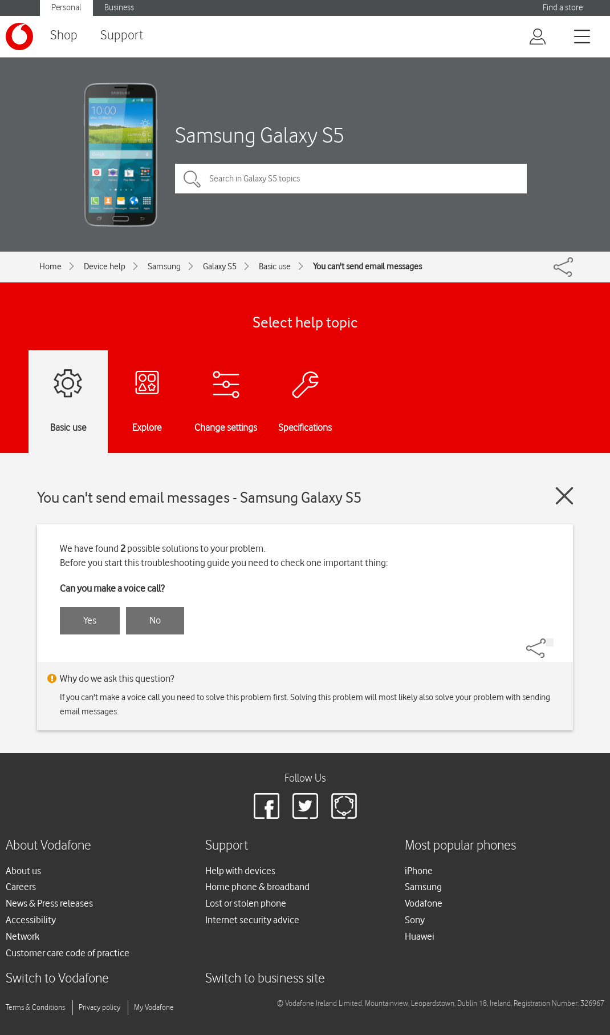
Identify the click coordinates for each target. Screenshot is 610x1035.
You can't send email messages (367, 266)
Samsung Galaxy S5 (259, 135)
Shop (64, 36)
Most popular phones (460, 846)
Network (22, 936)
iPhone (419, 870)
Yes (89, 620)
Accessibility (31, 919)
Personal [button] (66, 8)
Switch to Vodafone (57, 979)
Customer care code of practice (67, 953)
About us (23, 870)
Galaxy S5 (220, 266)
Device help (104, 266)
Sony (415, 919)
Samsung (164, 266)
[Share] (550, 642)
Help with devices (240, 870)
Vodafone (423, 903)
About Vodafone (48, 846)
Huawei (419, 936)
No (155, 620)
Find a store (563, 8)
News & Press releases (49, 903)
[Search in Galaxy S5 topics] (351, 178)
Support (121, 36)
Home (50, 266)
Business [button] (119, 8)
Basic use (275, 266)
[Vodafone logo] (19, 36)
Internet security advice (252, 919)
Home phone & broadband (257, 886)
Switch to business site (265, 979)
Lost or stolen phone (245, 903)
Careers (21, 886)
